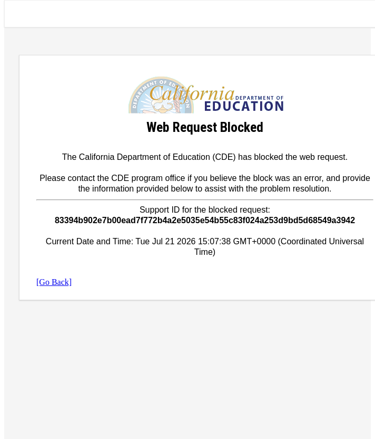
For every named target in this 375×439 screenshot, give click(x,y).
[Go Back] (54, 282)
